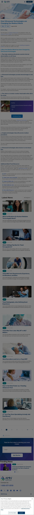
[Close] (32, 499)
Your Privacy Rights (12, 512)
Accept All (21, 512)
